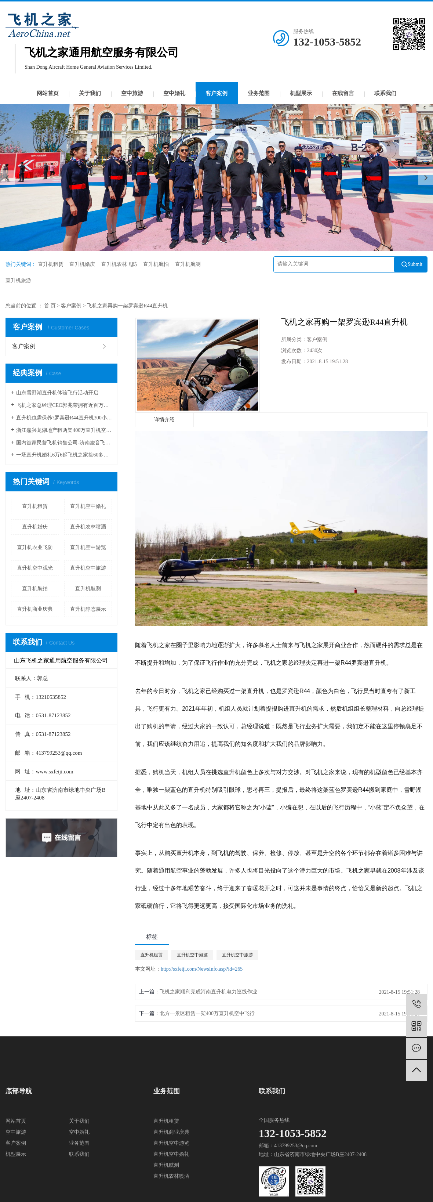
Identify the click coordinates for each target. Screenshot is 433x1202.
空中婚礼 (174, 93)
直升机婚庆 (82, 264)
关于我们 (90, 93)
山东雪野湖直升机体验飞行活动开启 (57, 393)
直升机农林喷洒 (88, 527)
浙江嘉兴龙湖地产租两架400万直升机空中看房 (64, 430)
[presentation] (7, 177)
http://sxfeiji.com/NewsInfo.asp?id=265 (202, 969)
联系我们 (385, 93)
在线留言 (343, 93)
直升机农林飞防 (119, 264)
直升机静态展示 (88, 609)
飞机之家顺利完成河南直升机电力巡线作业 (208, 992)
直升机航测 (188, 264)
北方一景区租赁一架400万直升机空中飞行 (207, 1013)
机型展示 (301, 93)
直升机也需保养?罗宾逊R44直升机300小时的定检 (64, 417)
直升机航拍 (35, 588)
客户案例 (216, 93)
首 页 (50, 305)
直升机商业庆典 (35, 609)
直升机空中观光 (35, 568)
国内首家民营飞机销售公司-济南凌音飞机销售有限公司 (64, 442)
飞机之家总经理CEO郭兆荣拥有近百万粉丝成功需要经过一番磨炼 (64, 405)
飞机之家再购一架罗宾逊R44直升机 (127, 305)
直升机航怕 (156, 264)
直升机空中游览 (88, 547)
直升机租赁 (50, 264)
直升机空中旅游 (88, 568)
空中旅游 (132, 93)
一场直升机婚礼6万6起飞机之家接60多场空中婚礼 (64, 455)
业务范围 (259, 93)
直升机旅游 (18, 280)
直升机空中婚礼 (88, 506)
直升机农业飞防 (35, 547)
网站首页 (48, 93)
